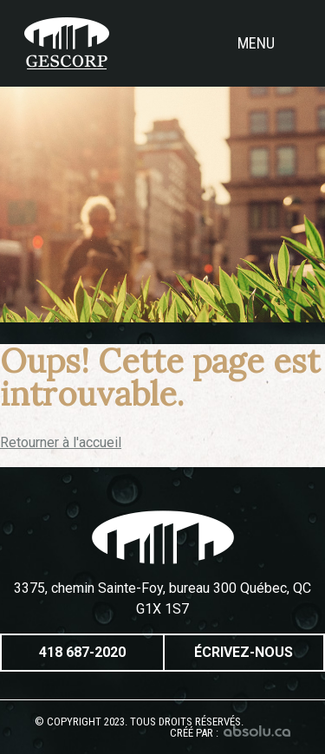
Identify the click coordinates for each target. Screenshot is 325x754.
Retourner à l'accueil (60, 442)
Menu (269, 43)
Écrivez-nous (243, 652)
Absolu (257, 731)
